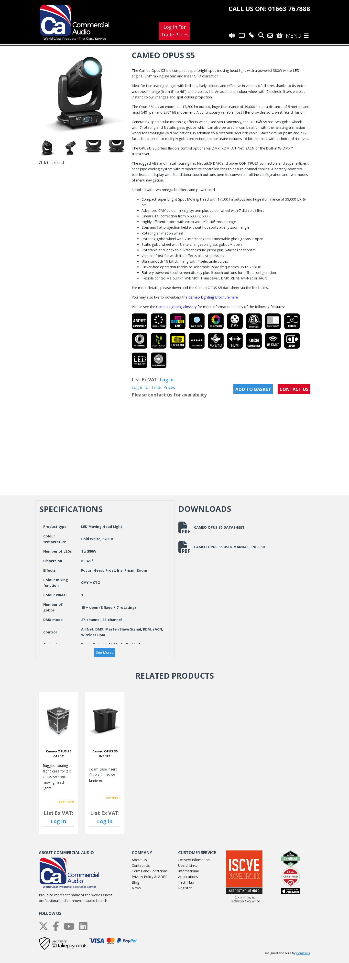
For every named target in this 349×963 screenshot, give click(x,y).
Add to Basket (253, 389)
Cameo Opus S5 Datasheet (211, 527)
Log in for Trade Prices (153, 387)
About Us (139, 859)
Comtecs (303, 953)
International (188, 871)
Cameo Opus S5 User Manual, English (221, 547)
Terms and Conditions (150, 871)
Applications (188, 876)
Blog (135, 882)
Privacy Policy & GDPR (149, 876)
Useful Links (187, 865)
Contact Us (141, 865)
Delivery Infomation (194, 859)
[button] (104, 652)
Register (185, 888)
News (136, 888)
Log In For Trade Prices (174, 31)
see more (66, 801)
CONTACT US (294, 389)
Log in (167, 379)
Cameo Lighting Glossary (176, 306)
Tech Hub (186, 882)
